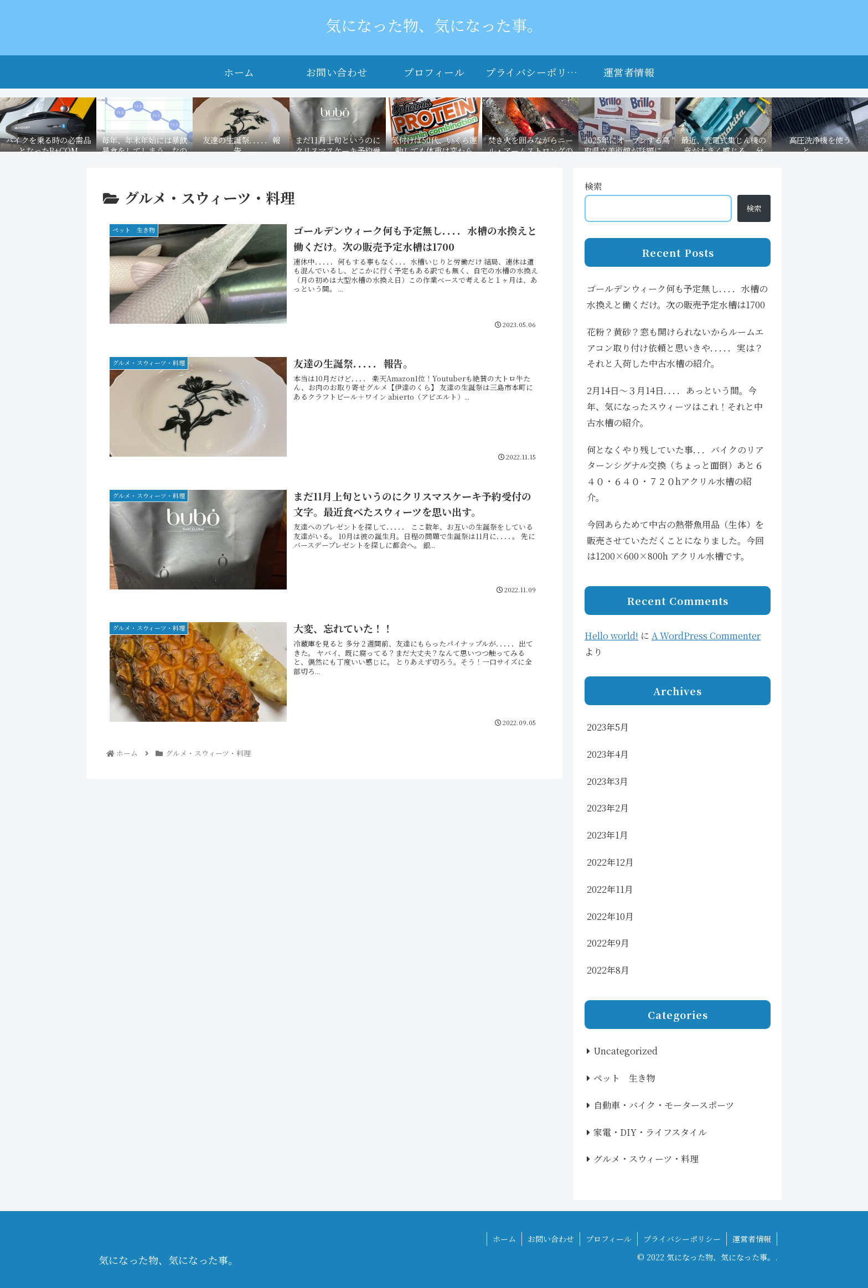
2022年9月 (608, 943)
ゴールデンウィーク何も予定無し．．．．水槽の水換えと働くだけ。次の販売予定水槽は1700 (677, 296)
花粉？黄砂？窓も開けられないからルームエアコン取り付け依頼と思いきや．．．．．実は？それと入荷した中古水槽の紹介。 (675, 347)
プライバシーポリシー (682, 1238)
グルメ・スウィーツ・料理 (646, 1158)
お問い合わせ (551, 1238)
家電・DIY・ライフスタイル (650, 1132)
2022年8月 (608, 970)
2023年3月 (607, 781)
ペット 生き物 (624, 1078)
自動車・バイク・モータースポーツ (663, 1105)
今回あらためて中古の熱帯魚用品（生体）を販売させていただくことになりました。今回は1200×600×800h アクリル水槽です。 (675, 540)
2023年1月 (607, 835)
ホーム (504, 1238)
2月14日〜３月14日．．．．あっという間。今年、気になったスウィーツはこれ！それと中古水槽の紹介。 (675, 406)
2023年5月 (608, 727)
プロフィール (609, 1238)
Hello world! (611, 635)
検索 (593, 186)
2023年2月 (608, 807)
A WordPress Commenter (706, 635)
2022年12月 (610, 862)
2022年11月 (610, 889)
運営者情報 (751, 1238)
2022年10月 (610, 916)
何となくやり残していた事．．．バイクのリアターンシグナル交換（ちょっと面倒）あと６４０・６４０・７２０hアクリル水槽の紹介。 (675, 473)
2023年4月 (608, 754)
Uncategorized (625, 1050)
